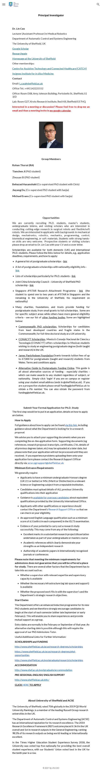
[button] (4, 4)
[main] (51, 15)
